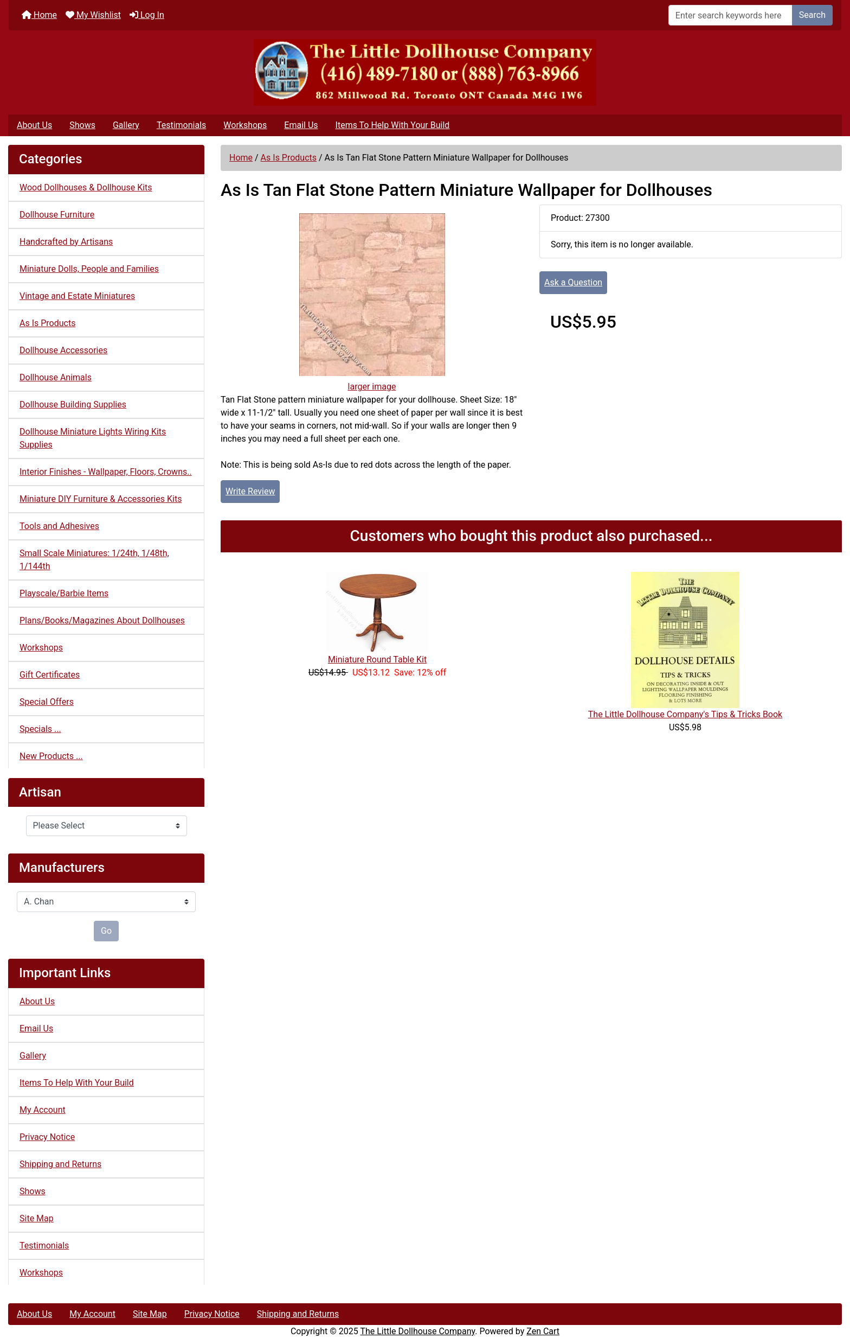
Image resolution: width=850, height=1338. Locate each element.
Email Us (301, 125)
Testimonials (181, 125)
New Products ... (51, 756)
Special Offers (47, 702)
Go (106, 931)
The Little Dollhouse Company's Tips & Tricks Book (685, 714)
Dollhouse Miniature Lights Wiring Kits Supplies (93, 438)
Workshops (245, 125)
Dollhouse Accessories (63, 350)
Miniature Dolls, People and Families (89, 269)
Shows (82, 125)
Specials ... (40, 729)
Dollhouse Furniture (57, 214)
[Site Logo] (425, 72)
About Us (34, 125)
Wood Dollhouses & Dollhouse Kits (86, 187)
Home (39, 15)
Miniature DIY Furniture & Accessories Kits (101, 499)
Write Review (250, 491)
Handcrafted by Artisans (66, 242)
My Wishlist (93, 15)
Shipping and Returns (60, 1164)
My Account (43, 1110)
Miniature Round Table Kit (377, 659)
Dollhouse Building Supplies (73, 404)
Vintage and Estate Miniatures (77, 296)
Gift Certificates (50, 675)
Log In (147, 15)
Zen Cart (542, 1331)
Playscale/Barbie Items (64, 593)
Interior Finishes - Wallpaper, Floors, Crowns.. (106, 472)
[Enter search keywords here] (730, 15)
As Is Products (289, 157)
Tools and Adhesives (59, 526)
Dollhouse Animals (56, 377)
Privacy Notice (47, 1137)
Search (812, 15)
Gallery (126, 125)
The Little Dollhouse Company (417, 1331)
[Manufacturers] (106, 901)
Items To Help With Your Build (393, 125)
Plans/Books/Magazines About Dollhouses (102, 620)
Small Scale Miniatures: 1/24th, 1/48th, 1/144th (94, 559)
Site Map (37, 1218)
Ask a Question (573, 282)
